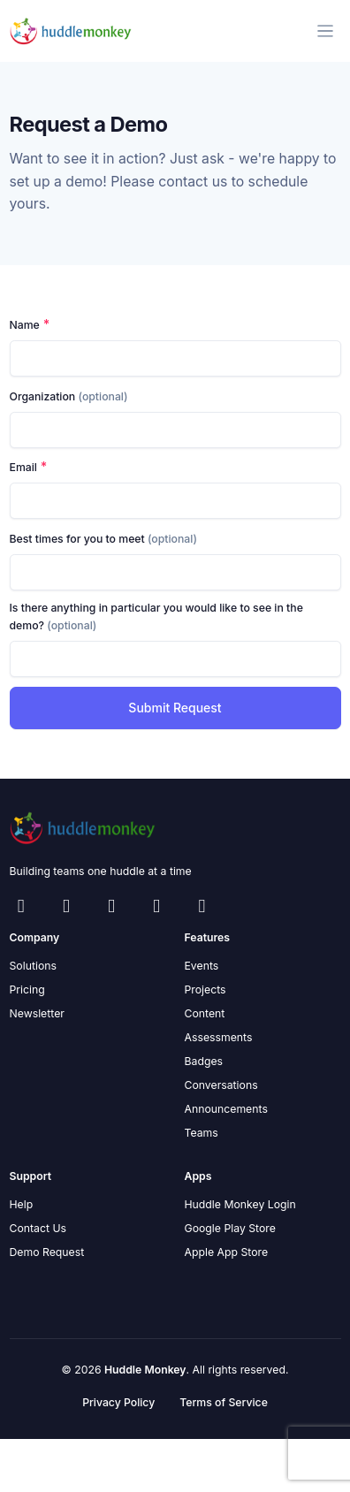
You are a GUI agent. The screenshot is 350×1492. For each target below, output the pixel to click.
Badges (204, 1061)
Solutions (33, 965)
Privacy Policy (118, 1402)
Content (205, 1013)
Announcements (226, 1108)
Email (23, 467)
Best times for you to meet (104, 538)
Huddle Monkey (145, 1369)
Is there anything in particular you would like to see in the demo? (156, 616)
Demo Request (47, 1252)
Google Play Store (230, 1228)
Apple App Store (227, 1252)
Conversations (221, 1085)
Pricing (27, 989)
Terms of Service (223, 1402)
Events (202, 965)
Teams (201, 1132)
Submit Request (174, 707)
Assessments (219, 1037)
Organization (69, 396)
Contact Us (38, 1228)
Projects (205, 989)
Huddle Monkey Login (240, 1204)
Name (25, 324)
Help (22, 1204)
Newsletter (37, 1013)
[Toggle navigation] (325, 31)
